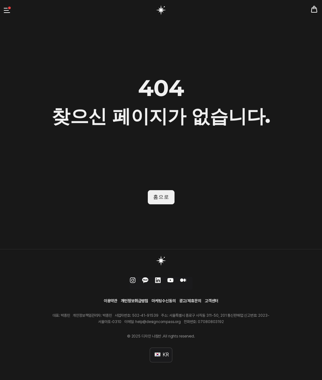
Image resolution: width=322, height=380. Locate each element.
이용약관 (111, 300)
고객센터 (212, 300)
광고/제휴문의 (190, 300)
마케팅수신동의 (163, 300)
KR (162, 354)
